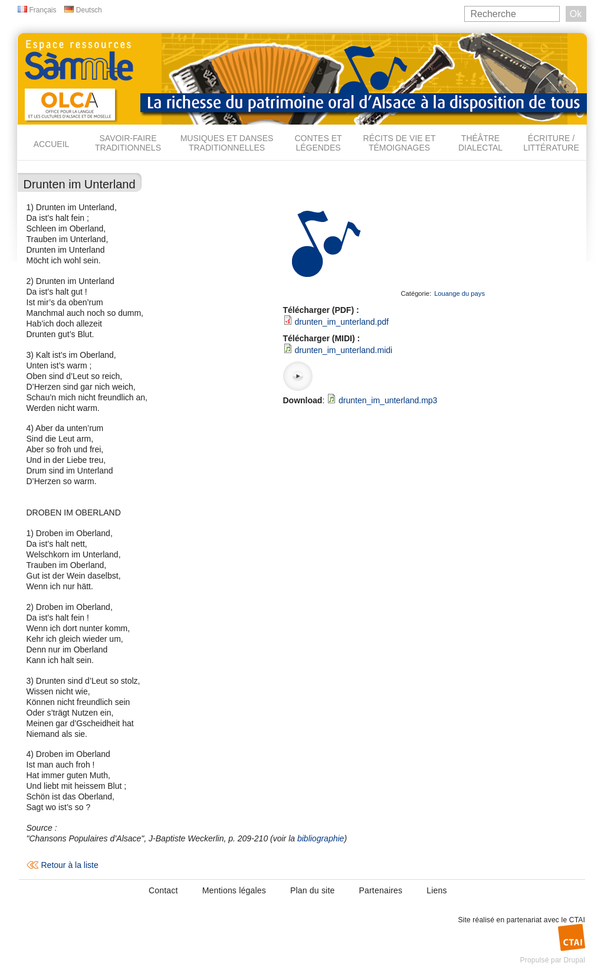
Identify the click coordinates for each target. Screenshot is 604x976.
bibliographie (320, 838)
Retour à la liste (70, 865)
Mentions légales (234, 890)
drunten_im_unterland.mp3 (388, 400)
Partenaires (380, 890)
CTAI (577, 920)
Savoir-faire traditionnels (128, 142)
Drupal (574, 960)
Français (43, 10)
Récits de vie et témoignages (399, 142)
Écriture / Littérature (551, 142)
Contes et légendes (318, 142)
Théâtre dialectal (480, 142)
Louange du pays (459, 293)
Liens (436, 890)
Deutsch (89, 10)
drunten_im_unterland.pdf (341, 322)
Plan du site (312, 890)
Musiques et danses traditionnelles (227, 142)
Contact (163, 890)
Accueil (52, 144)
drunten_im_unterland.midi (343, 350)
